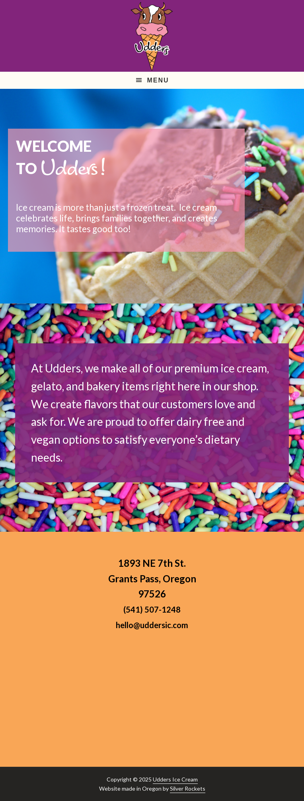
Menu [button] (158, 80)
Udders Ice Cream (175, 779)
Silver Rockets (187, 788)
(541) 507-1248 (152, 609)
